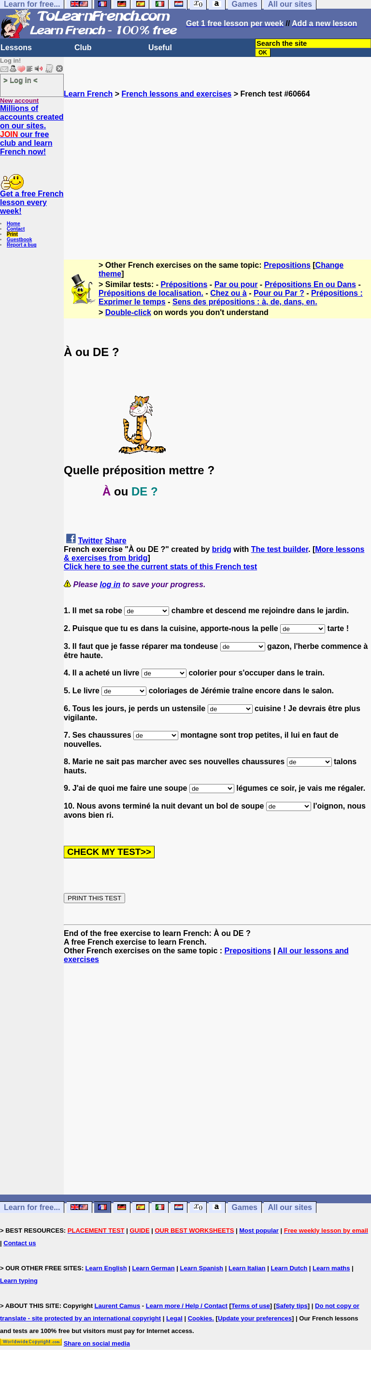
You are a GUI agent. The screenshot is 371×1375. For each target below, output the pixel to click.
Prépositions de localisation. (151, 293)
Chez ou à (228, 293)
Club (83, 47)
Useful (160, 47)
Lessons (16, 47)
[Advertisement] (217, 166)
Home (13, 223)
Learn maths (331, 1268)
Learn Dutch (289, 1268)
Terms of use (250, 1305)
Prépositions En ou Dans (310, 284)
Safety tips (292, 1305)
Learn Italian (247, 1268)
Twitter (90, 540)
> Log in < (20, 80)
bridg (221, 549)
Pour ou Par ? (279, 293)
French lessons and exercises (177, 94)
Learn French (88, 94)
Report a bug (22, 245)
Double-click (128, 312)
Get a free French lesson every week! (32, 202)
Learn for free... (32, 1207)
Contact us (19, 1243)
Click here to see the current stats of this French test (160, 567)
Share (115, 540)
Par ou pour (236, 284)
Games (244, 1207)
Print (12, 234)
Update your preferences (255, 1318)
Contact (16, 229)
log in (110, 584)
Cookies (200, 1318)
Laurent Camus (118, 1305)
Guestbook (19, 239)
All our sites (290, 1207)
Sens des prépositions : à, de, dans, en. (244, 302)
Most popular (259, 1230)
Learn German (153, 1268)
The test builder (279, 549)
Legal (174, 1318)
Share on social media (97, 1343)
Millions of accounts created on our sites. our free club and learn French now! (32, 130)
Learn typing (19, 1280)
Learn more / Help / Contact (187, 1305)
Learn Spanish (201, 1268)
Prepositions (287, 265)
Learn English (106, 1268)
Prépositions (184, 284)
